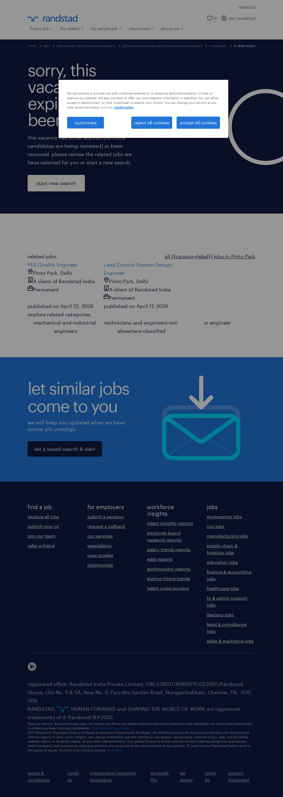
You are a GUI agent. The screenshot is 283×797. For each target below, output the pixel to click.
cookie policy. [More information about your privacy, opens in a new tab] (124, 107)
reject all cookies (151, 122)
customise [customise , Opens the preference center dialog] (85, 122)
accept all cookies (198, 122)
